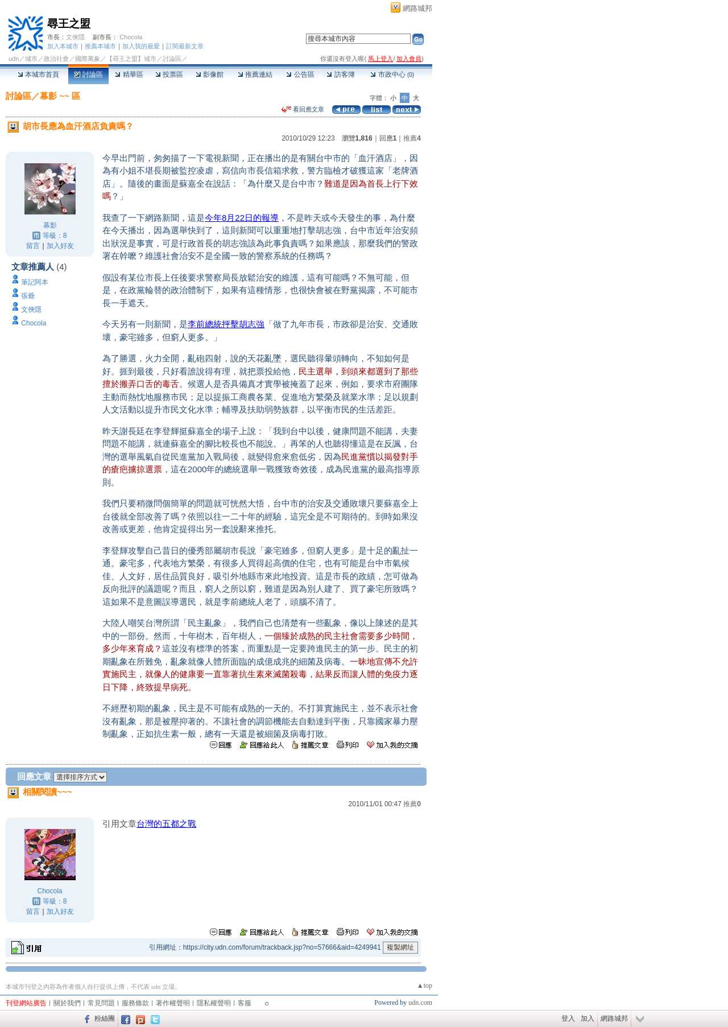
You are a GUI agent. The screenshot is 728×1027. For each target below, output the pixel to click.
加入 (587, 1018)
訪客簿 (340, 75)
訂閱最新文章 (185, 46)
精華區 (129, 75)
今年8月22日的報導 (242, 217)
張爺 (28, 296)
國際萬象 (87, 58)
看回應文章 (303, 109)
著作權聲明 (173, 1003)
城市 (31, 58)
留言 (33, 246)
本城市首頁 (38, 75)
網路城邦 (417, 8)
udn (14, 58)
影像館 (210, 75)
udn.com (420, 1003)
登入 (568, 1018)
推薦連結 (255, 75)
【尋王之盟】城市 (131, 58)
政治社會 (56, 58)
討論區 (88, 75)
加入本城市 (62, 46)
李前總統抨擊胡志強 (226, 324)
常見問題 (101, 1003)
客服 (244, 1003)
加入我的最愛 (141, 46)
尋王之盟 (68, 24)
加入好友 (60, 246)
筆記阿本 (34, 282)
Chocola (130, 37)
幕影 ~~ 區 (60, 96)
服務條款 (135, 1003)
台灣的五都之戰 (166, 823)
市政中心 (392, 75)
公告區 (300, 75)
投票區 (169, 75)
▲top (424, 985)
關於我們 (67, 1003)
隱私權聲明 (214, 1003)
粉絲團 (104, 1018)
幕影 (50, 225)
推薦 (412, 138)
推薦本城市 (100, 46)
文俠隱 (75, 37)
